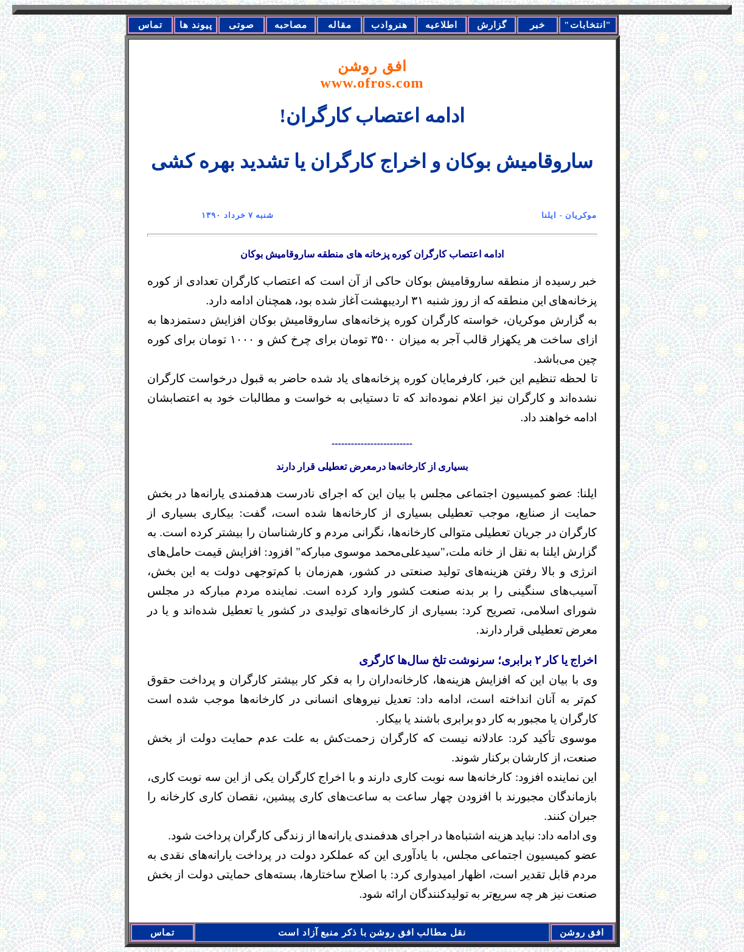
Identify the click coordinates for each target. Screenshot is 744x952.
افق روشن (372, 74)
